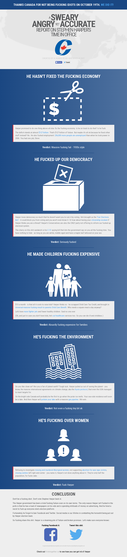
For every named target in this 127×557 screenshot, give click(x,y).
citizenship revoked (99, 220)
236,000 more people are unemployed (70, 135)
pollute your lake (48, 399)
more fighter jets (31, 311)
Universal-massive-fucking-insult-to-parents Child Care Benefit (40, 307)
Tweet (67, 62)
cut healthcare (59, 315)
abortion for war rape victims (94, 470)
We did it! (107, 5)
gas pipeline (73, 399)
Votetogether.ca (52, 551)
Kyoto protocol (81, 389)
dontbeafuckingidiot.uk (78, 546)
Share (59, 62)
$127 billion (43, 132)
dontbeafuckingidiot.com (55, 546)
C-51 (49, 230)
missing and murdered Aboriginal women (52, 470)
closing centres (21, 473)
